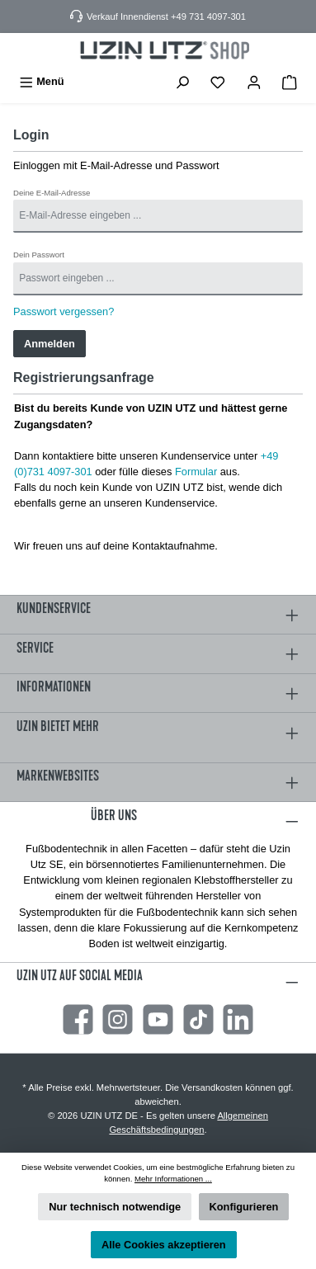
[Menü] (41, 81)
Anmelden (49, 343)
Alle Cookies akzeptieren (163, 1244)
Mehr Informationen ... (173, 1178)
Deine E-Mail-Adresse (51, 192)
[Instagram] (117, 1019)
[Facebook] (78, 1019)
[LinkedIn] (238, 1019)
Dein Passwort (38, 254)
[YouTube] (158, 1019)
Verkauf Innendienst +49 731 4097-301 (166, 16)
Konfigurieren (244, 1207)
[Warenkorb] (289, 81)
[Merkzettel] (218, 81)
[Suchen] (182, 81)
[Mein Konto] (254, 81)
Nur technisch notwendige (115, 1207)
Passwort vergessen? (63, 311)
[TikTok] (198, 1019)
